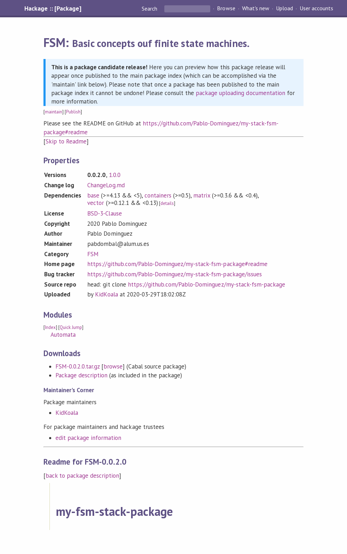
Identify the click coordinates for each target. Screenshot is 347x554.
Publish (73, 112)
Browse (226, 8)
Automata (63, 334)
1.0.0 (114, 175)
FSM (93, 254)
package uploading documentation (240, 93)
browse (113, 366)
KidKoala (106, 294)
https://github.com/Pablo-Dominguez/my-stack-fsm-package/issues (174, 274)
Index (50, 327)
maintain (53, 112)
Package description (81, 375)
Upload (284, 8)
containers (158, 195)
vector (95, 203)
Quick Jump (71, 327)
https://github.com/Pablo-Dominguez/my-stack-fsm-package (206, 284)
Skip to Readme (66, 141)
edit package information (88, 438)
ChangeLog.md (105, 185)
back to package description (82, 475)
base (93, 195)
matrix (201, 195)
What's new (255, 8)
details (167, 203)
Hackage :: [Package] (52, 8)
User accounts (316, 8)
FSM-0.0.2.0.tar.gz (77, 366)
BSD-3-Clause (104, 213)
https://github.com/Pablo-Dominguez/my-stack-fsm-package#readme (177, 264)
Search (150, 8)
